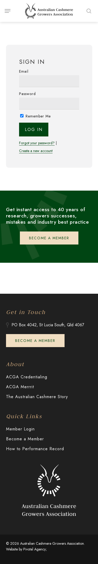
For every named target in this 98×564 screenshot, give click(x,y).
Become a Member (25, 439)
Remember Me (35, 116)
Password (27, 93)
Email (23, 71)
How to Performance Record (35, 449)
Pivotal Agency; (35, 549)
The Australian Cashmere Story (37, 397)
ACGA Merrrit (20, 387)
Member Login (20, 429)
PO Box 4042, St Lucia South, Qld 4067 (47, 325)
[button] (7, 11)
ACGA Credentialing (26, 377)
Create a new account (36, 150)
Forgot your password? (37, 143)
